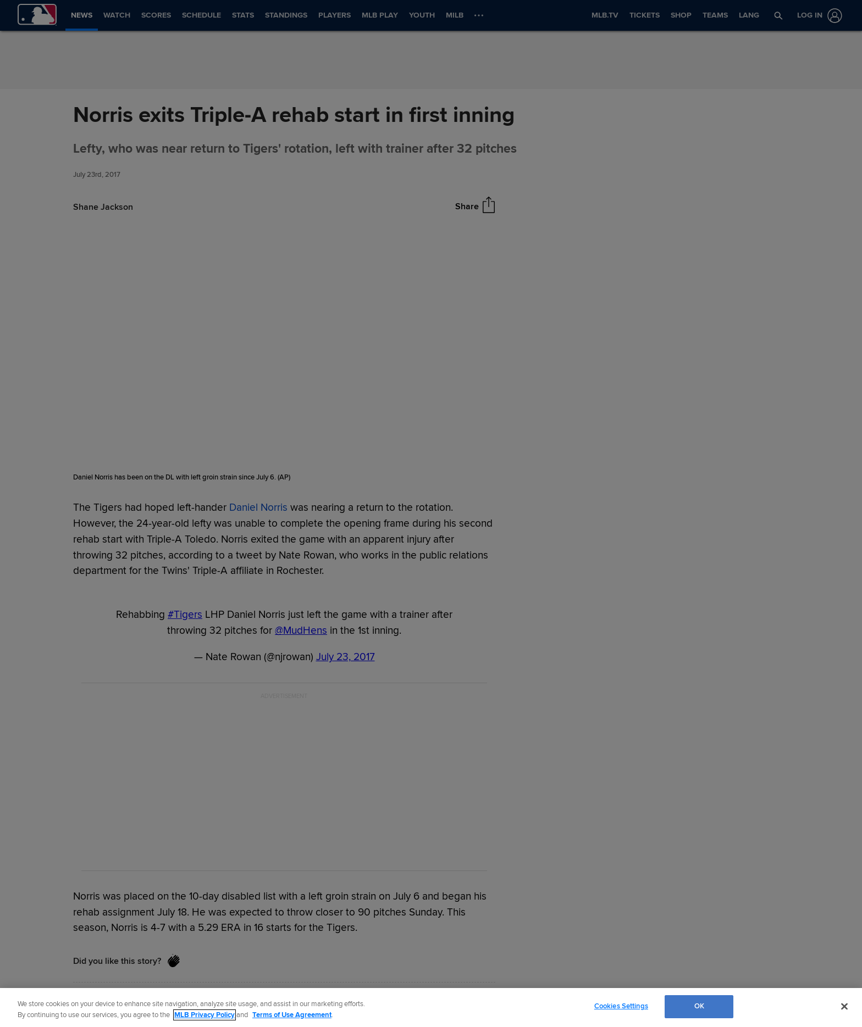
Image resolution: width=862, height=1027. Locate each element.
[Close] (844, 1006)
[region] (431, 1007)
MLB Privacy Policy (204, 1015)
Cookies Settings (621, 1006)
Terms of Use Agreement (291, 1015)
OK (699, 1006)
